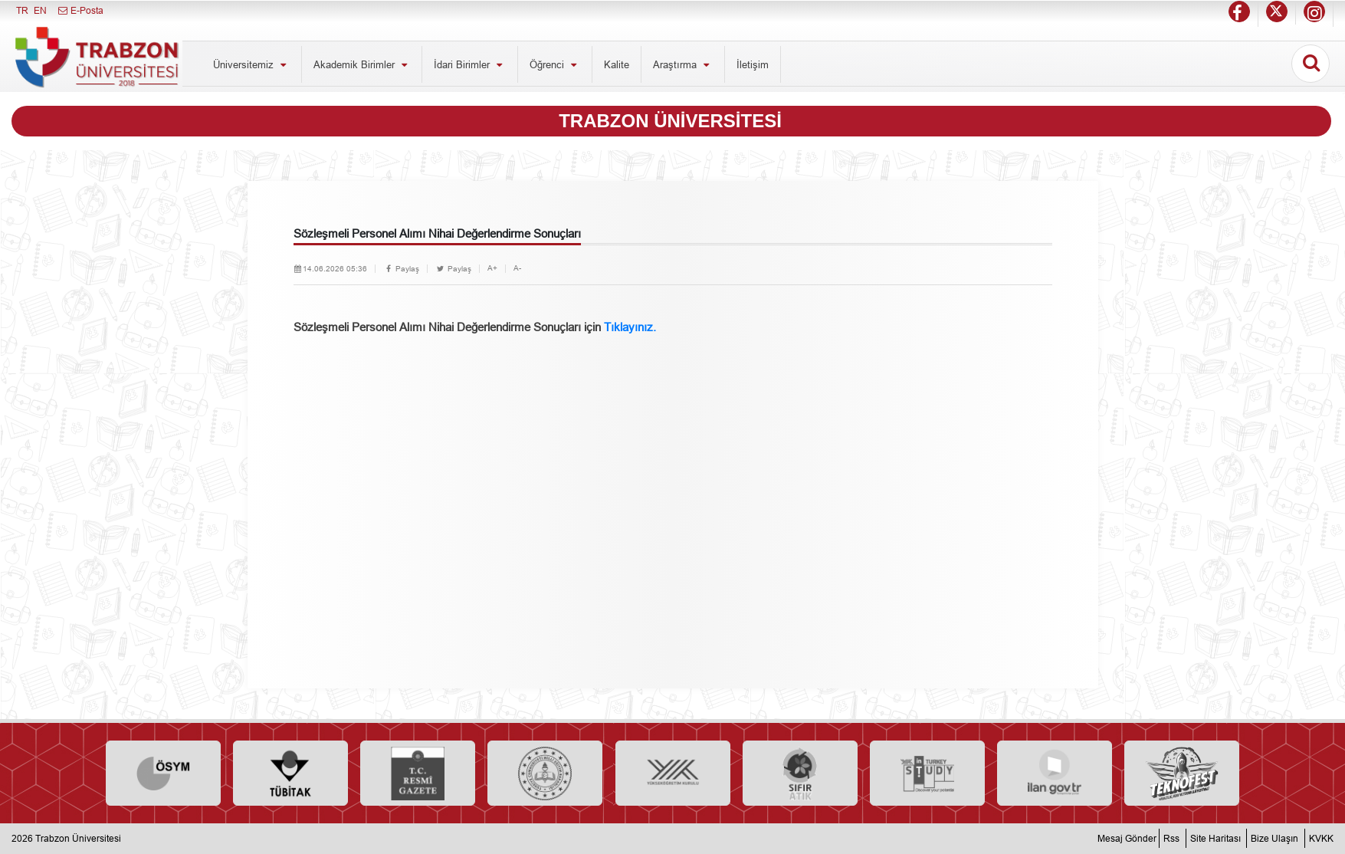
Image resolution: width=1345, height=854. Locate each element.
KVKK (1321, 838)
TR (22, 10)
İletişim (752, 64)
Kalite (616, 64)
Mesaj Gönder (1126, 838)
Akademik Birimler (362, 64)
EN (40, 10)
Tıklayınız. (630, 326)
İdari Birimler (470, 64)
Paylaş (401, 269)
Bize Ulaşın (1274, 838)
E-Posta (80, 10)
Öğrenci (555, 64)
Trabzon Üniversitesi (78, 838)
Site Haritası (1215, 838)
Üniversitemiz (251, 64)
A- (517, 268)
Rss (1171, 838)
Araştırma (683, 64)
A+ (492, 268)
